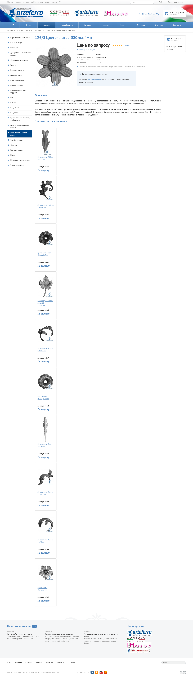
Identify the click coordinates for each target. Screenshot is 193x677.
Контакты (177, 25)
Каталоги (87, 25)
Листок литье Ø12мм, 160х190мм (46, 336)
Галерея (123, 25)
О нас (28, 25)
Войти (161, 2)
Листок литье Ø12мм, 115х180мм (46, 479)
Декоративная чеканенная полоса (20, 54)
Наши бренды (67, 25)
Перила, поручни (16, 85)
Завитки (13, 65)
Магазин (46, 25)
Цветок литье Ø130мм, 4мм (46, 575)
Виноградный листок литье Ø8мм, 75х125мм (46, 289)
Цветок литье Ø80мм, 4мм (65, 30)
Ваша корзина (178, 13)
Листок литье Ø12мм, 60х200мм (46, 145)
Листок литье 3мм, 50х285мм (46, 432)
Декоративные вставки (19, 60)
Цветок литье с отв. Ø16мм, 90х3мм (46, 384)
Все (34, 626)
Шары (12, 155)
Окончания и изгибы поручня (18, 91)
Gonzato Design (16, 43)
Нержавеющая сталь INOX (20, 38)
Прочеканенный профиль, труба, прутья (20, 119)
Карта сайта (72, 662)
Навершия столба (17, 80)
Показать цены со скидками (87, 50)
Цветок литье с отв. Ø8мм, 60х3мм (46, 240)
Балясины (14, 48)
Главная (10, 30)
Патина (13, 103)
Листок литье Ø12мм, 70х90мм (46, 527)
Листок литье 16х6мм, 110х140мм (46, 192)
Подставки (14, 113)
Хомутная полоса (16, 150)
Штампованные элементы (20, 160)
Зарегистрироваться (175, 2)
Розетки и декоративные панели (19, 126)
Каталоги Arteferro (17, 70)
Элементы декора (17, 165)
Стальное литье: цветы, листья (42, 30)
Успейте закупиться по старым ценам (59, 634)
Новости (105, 25)
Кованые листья (16, 75)
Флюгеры (13, 145)
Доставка (141, 25)
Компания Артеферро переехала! (19, 634)
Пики (12, 98)
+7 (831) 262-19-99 (148, 14)
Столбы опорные (16, 140)
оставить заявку (94, 80)
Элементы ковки (22, 30)
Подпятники (15, 108)
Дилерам (159, 25)
